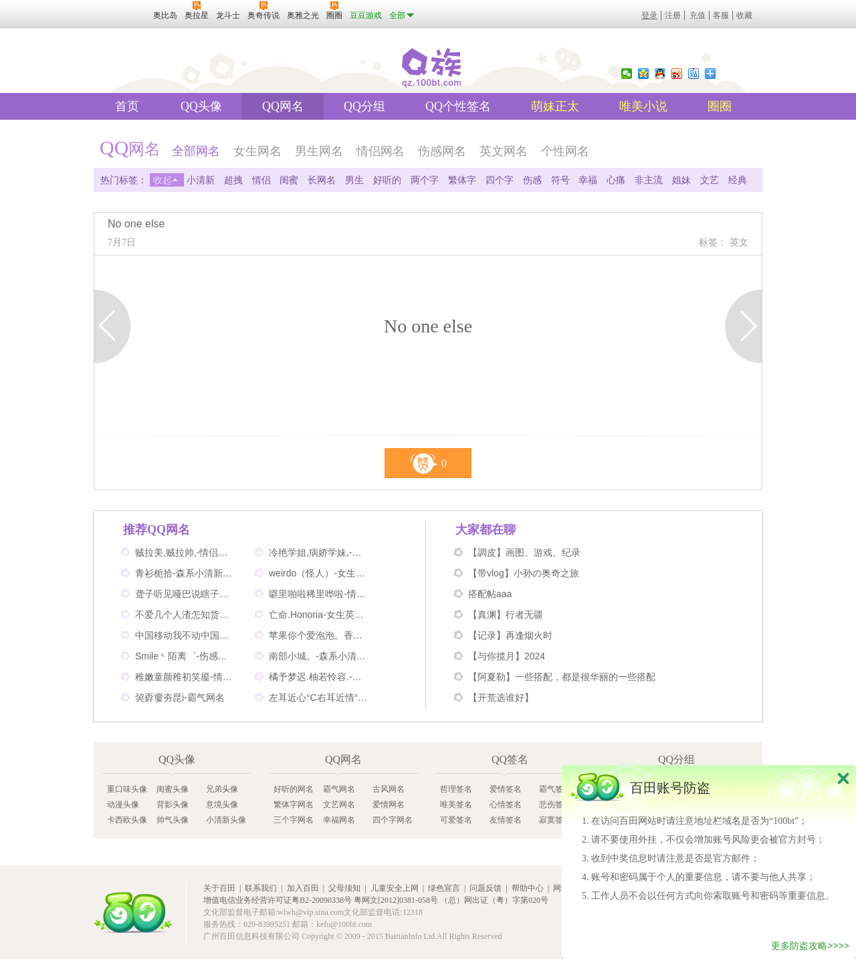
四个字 (500, 180)
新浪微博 (676, 73)
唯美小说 (643, 106)
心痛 (616, 180)
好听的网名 (294, 789)
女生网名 (257, 151)
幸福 (587, 180)
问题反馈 (485, 888)
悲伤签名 (555, 804)
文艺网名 (339, 804)
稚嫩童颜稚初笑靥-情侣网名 (185, 676)
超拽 (233, 180)
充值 (697, 15)
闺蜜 (289, 180)
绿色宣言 (444, 888)
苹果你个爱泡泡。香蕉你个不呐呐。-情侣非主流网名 (319, 635)
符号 (560, 180)
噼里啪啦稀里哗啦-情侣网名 (319, 594)
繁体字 (462, 180)
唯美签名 (456, 804)
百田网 (133, 912)
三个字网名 (294, 820)
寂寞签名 (555, 820)
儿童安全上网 (394, 888)
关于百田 (219, 888)
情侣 (261, 180)
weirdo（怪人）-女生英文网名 (319, 573)
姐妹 (681, 180)
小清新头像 (226, 820)
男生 (354, 180)
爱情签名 (506, 789)
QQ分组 (364, 106)
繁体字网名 (294, 804)
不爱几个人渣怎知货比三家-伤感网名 (185, 614)
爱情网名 (388, 804)
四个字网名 (392, 820)
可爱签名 (456, 820)
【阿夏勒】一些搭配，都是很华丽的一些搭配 (561, 676)
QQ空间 (643, 73)
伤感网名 (442, 151)
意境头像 (222, 804)
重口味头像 (127, 789)
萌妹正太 (555, 106)
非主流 (649, 180)
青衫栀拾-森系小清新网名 (185, 573)
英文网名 (503, 151)
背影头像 (172, 804)
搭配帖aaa (490, 594)
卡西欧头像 (127, 820)
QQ (660, 73)
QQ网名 (283, 106)
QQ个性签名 (458, 106)
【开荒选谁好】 (501, 697)
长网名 (322, 180)
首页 (127, 106)
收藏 (744, 15)
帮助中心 (528, 888)
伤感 (532, 180)
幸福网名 (339, 820)
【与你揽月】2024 (506, 656)
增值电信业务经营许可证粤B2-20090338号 (277, 900)
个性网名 (565, 151)
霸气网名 (339, 789)
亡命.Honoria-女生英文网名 (319, 614)
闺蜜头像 (172, 789)
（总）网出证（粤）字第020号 (494, 900)
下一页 (743, 326)
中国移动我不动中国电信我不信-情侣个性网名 (185, 635)
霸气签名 (555, 789)
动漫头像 (123, 804)
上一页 (112, 326)
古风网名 (388, 789)
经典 (737, 180)
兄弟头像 (222, 789)
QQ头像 (201, 106)
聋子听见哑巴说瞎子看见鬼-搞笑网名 (185, 594)
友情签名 (506, 820)
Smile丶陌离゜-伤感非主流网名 (185, 656)
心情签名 (506, 804)
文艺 (709, 180)
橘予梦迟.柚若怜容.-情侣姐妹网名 (319, 676)
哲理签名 (456, 789)
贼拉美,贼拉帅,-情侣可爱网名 (185, 552)
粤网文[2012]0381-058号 (396, 900)
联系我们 (261, 888)
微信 (626, 73)
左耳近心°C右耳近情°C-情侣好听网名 (319, 697)
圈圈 (720, 106)
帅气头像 (172, 820)
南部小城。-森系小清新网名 (319, 656)
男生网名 (319, 151)
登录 (649, 15)
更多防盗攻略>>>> (810, 946)
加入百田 (303, 888)
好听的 (387, 180)
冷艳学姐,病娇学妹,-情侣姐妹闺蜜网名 (319, 552)
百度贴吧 (693, 73)
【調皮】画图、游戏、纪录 (524, 552)
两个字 (425, 180)
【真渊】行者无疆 (505, 614)
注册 (673, 15)
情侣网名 (380, 151)
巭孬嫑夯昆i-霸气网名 (180, 697)
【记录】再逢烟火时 (510, 635)
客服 (721, 15)
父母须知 (344, 888)
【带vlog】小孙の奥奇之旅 (523, 573)
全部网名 (196, 151)
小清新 (201, 180)
